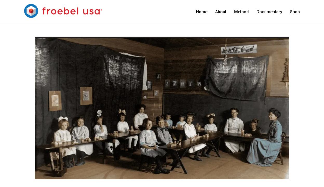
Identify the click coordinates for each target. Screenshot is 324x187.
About (220, 11)
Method (241, 11)
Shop (295, 11)
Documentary (269, 11)
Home (201, 11)
